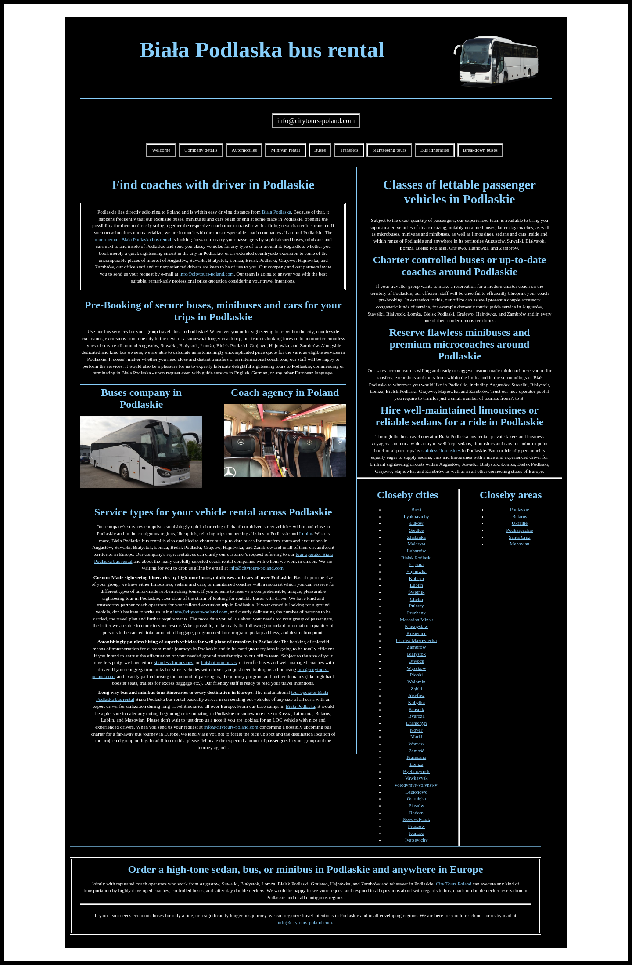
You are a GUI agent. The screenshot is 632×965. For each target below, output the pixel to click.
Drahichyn (416, 723)
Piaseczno (416, 757)
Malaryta (416, 543)
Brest (416, 509)
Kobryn (416, 578)
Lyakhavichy (416, 516)
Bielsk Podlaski (416, 557)
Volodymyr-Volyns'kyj (416, 784)
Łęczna (416, 564)
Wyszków (416, 668)
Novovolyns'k (416, 819)
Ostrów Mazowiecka (416, 640)
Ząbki (416, 688)
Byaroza (416, 715)
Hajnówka (416, 571)
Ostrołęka (416, 798)
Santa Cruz (519, 537)
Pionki (416, 674)
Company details (201, 149)
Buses (320, 149)
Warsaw (416, 743)
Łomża (416, 764)
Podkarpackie (519, 530)
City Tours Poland (453, 883)
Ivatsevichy (416, 839)
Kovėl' (416, 730)
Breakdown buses (480, 149)
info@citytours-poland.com (316, 120)
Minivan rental (285, 149)
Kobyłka (416, 702)
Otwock (416, 661)
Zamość (416, 750)
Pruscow (416, 826)
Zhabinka (416, 537)
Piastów (416, 805)
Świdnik (416, 592)
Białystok (416, 654)
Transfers (349, 149)
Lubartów (416, 550)
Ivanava (416, 833)
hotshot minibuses (219, 662)
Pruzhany (416, 612)
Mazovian (519, 543)
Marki (416, 736)
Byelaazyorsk (416, 771)
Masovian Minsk (416, 619)
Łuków (416, 523)
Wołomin (416, 681)
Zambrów (416, 646)
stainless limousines (173, 662)
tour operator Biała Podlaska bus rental (133, 239)
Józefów (416, 695)
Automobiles (244, 149)
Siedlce (416, 530)
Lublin (305, 533)
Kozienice (416, 633)
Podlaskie (519, 509)
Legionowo (416, 791)
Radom (416, 812)
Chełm (416, 599)
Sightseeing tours (389, 149)
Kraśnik (416, 709)
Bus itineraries (434, 149)
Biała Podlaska (276, 211)
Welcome (161, 149)
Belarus (519, 516)
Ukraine (520, 523)
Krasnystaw (416, 626)
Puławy (416, 605)
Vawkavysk (416, 777)
